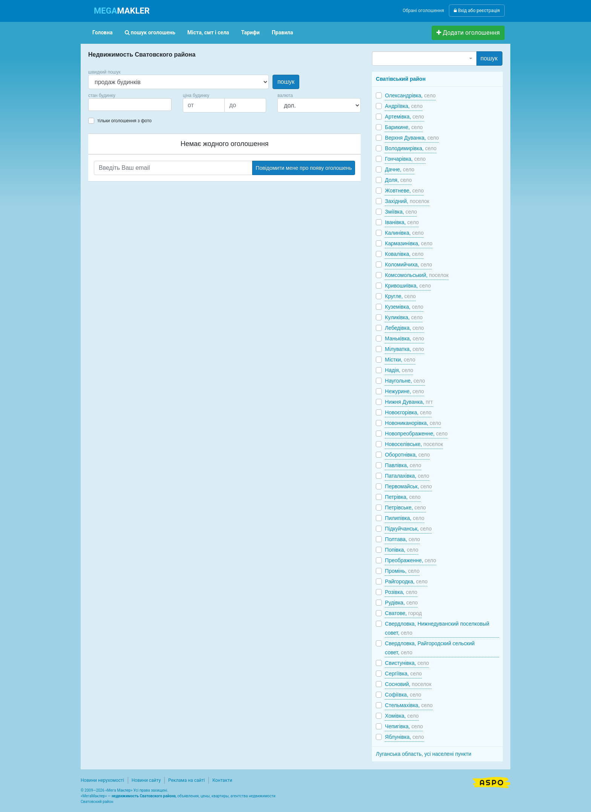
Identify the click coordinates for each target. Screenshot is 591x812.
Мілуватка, (404, 349)
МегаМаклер (94, 796)
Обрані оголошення (423, 10)
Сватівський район (401, 79)
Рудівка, (401, 603)
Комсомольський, (417, 275)
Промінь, (402, 571)
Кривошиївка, (408, 286)
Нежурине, (404, 391)
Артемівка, (404, 117)
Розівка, (401, 592)
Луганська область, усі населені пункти (423, 754)
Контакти (222, 780)
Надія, (399, 370)
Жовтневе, (404, 191)
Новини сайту (146, 780)
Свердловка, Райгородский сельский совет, (430, 647)
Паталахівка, (407, 476)
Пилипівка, (404, 518)
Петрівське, (405, 507)
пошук (285, 81)
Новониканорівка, (413, 423)
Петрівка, (403, 497)
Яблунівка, (404, 737)
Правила (282, 32)
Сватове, (403, 613)
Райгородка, (406, 581)
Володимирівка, (410, 148)
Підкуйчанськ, (408, 529)
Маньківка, (404, 338)
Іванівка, (402, 222)
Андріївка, (404, 106)
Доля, (398, 180)
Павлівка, (403, 465)
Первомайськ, (408, 486)
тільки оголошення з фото (124, 120)
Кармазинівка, (408, 243)
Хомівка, (402, 716)
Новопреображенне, (416, 434)
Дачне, (399, 169)
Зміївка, (401, 212)
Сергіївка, (403, 674)
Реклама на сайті (186, 780)
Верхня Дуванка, (412, 138)
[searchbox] (102, 104)
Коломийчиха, (408, 264)
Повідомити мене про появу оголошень (304, 168)
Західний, (407, 201)
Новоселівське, (414, 444)
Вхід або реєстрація (477, 10)
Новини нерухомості (102, 780)
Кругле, (400, 296)
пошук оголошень (150, 32)
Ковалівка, (404, 254)
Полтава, (402, 539)
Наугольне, (405, 381)
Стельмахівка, (409, 705)
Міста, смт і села (208, 32)
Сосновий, (408, 684)
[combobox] (129, 104)
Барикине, (404, 127)
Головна (102, 32)
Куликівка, (404, 317)
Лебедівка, (404, 328)
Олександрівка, (410, 95)
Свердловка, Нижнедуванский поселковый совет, (437, 628)
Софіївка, (403, 695)
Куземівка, (404, 307)
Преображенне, (410, 560)
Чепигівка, (404, 726)
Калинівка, (404, 233)
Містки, (400, 360)
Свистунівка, (407, 663)
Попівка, (401, 550)
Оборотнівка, (407, 455)
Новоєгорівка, (408, 412)
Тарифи (250, 32)
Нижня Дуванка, (409, 402)
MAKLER (122, 10)
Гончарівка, (405, 159)
